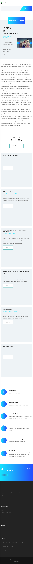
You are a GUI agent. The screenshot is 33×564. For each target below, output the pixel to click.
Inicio (2, 510)
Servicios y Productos (6, 512)
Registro (27, 3)
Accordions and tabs (5, 514)
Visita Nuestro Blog (16, 145)
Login (30, 3)
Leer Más (8, 167)
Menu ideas (3, 517)
